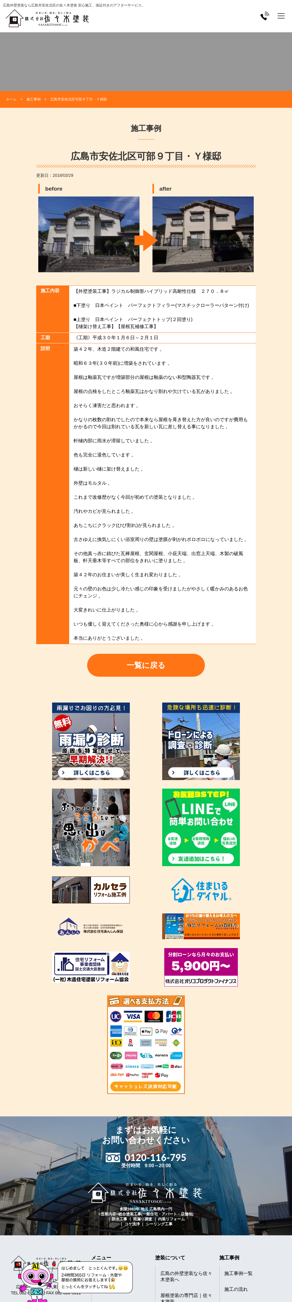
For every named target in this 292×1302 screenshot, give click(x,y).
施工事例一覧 (238, 1273)
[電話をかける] (264, 15)
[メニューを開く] (281, 15)
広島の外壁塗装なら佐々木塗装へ (186, 1276)
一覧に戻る (146, 665)
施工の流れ (236, 1289)
